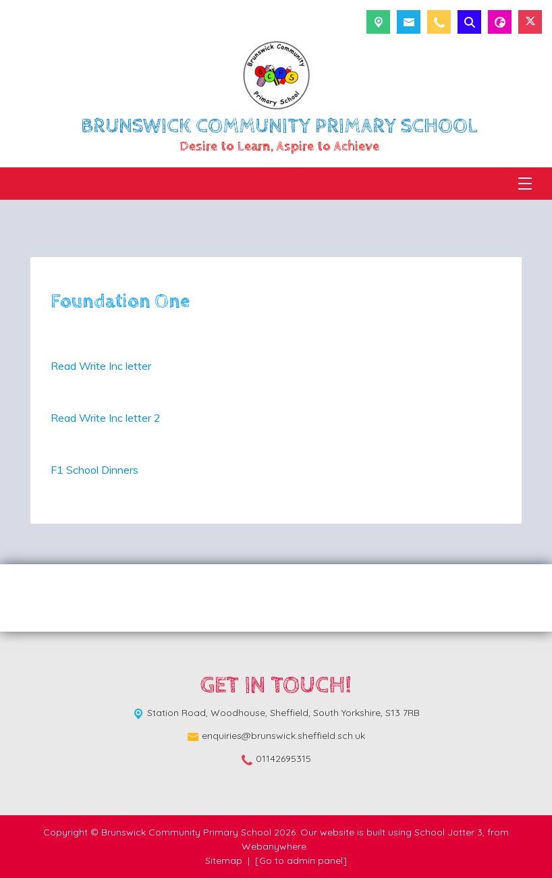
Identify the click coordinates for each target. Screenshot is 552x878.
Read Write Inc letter (101, 366)
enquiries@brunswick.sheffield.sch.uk (283, 736)
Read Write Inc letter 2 (106, 417)
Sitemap (223, 860)
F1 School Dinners (96, 469)
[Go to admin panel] (301, 860)
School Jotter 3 (448, 832)
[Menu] (525, 183)
